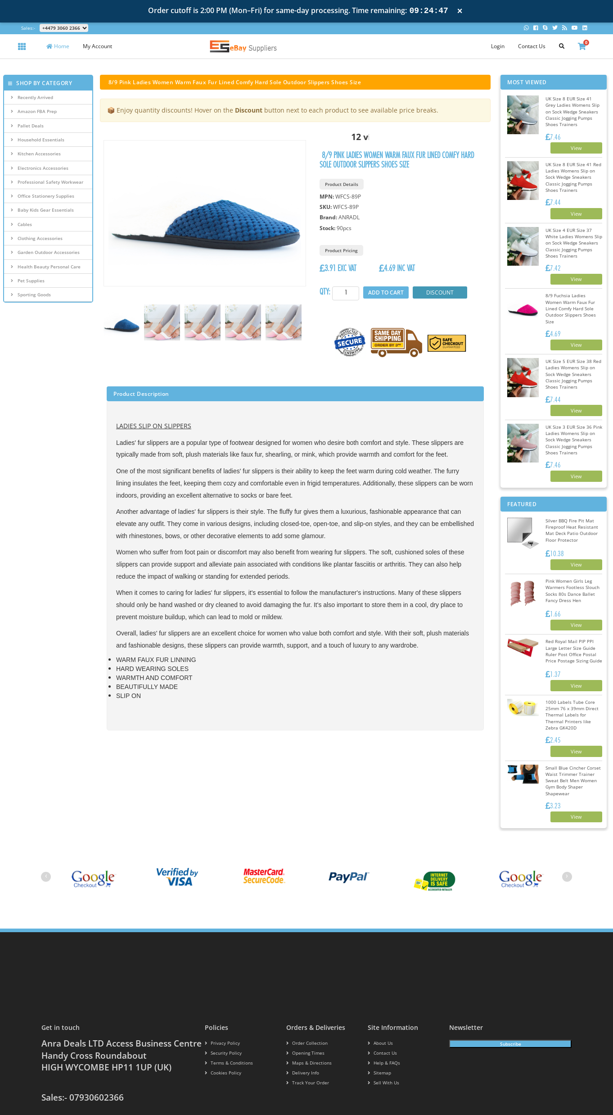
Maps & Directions (306, 1019)
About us (379, 1000)
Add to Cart (386, 292)
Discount (441, 292)
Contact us (380, 1009)
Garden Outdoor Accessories (45, 252)
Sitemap (378, 1029)
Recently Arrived (32, 97)
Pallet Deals (27, 125)
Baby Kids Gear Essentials (42, 210)
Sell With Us (381, 1039)
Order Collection (304, 1000)
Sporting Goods (31, 294)
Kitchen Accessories (36, 153)
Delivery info (301, 1029)
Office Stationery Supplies (42, 196)
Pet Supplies (28, 280)
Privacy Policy (220, 1000)
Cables (21, 224)
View (568, 142)
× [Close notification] (460, 11)
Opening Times (303, 1009)
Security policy (221, 1009)
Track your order (305, 1039)
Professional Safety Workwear (47, 182)
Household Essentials (37, 139)
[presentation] (46, 834)
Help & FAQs (382, 1019)
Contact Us (531, 46)
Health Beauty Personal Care (46, 266)
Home (57, 46)
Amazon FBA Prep (34, 111)
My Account (97, 46)
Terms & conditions (226, 1019)
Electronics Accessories (39, 168)
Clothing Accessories (37, 238)
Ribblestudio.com (553, 1089)
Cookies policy (220, 1029)
